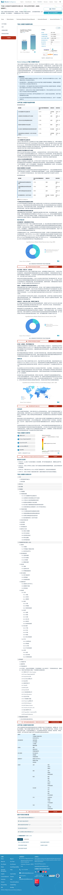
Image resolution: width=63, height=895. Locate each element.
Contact (55, 1)
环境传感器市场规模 (22, 845)
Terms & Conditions (14, 882)
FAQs (11, 869)
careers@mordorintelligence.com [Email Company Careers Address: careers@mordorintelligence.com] (41, 866)
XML (2, 887)
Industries (51, 1)
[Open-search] (60, 2)
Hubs (11, 879)
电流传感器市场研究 (44, 842)
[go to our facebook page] (38, 872)
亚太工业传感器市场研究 (23, 842)
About (34, 1)
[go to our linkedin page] (36, 872)
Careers (2, 882)
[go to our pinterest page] (43, 872)
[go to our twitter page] (41, 872)
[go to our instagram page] (46, 872)
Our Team (12, 861)
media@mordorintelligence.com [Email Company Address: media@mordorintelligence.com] (26, 879)
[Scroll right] (61, 19)
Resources (46, 1)
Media (2, 867)
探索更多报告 (26, 839)
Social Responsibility (14, 867)
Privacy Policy (4, 884)
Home (2, 858)
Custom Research (28, 1)
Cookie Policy (13, 884)
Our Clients (3, 864)
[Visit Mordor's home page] (8, 2)
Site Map (12, 887)
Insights (2, 873)
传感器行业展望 (43, 845)
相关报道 (20, 839)
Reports (22, 1)
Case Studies (13, 873)
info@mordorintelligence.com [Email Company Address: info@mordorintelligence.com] (27, 873)
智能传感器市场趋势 (22, 848)
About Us (3, 861)
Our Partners (13, 864)
